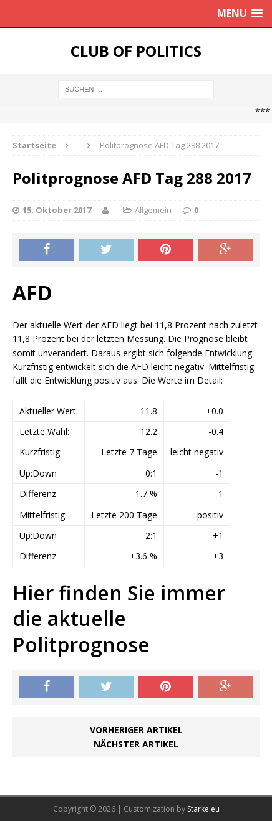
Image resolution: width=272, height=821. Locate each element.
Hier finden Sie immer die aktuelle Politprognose (118, 618)
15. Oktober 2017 (56, 210)
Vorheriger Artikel (136, 730)
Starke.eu (203, 809)
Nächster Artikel (136, 744)
